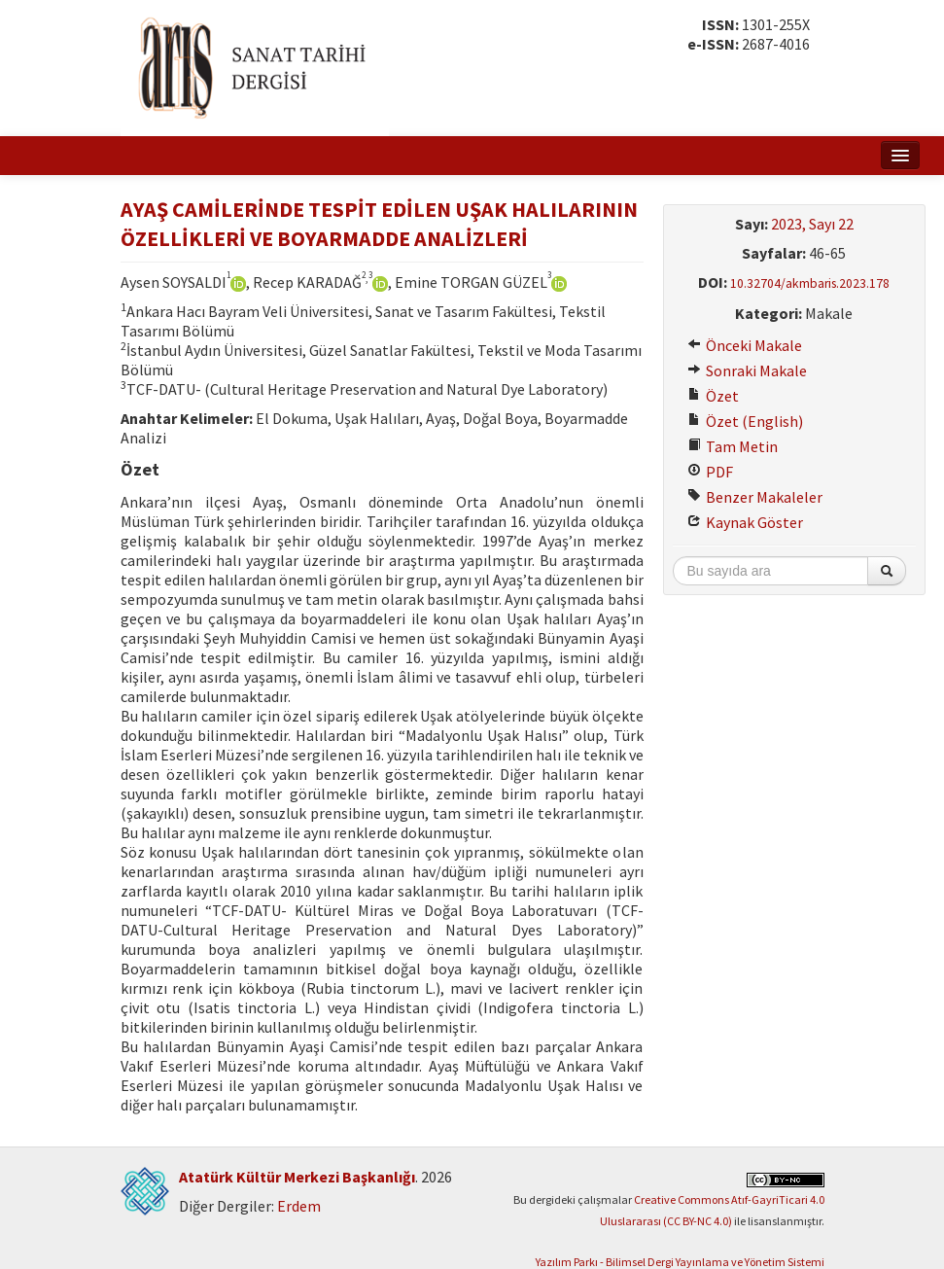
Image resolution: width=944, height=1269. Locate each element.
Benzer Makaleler (754, 497)
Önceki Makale (744, 345)
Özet (713, 395)
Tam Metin (732, 446)
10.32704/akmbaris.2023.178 (810, 283)
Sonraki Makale (747, 370)
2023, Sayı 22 (812, 223)
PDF (710, 471)
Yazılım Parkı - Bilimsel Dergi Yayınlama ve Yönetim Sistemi (680, 1261)
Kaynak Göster (745, 522)
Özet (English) (745, 421)
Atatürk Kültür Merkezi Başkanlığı (297, 1176)
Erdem (299, 1206)
